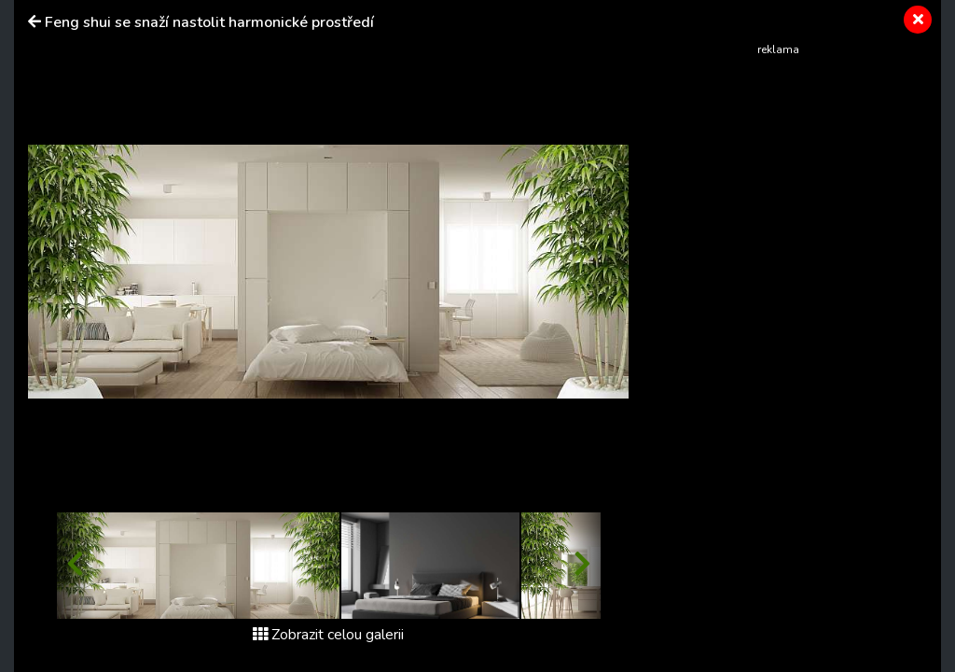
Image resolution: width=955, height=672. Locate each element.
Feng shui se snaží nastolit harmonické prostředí (209, 22)
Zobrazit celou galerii (328, 634)
